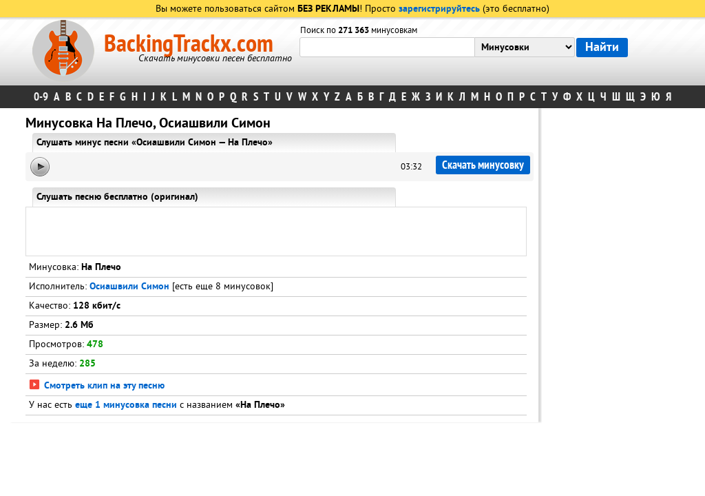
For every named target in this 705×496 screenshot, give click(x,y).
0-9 (41, 96)
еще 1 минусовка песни (126, 405)
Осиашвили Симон (129, 287)
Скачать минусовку (483, 165)
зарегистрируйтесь (439, 9)
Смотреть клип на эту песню (97, 386)
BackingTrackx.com (188, 44)
